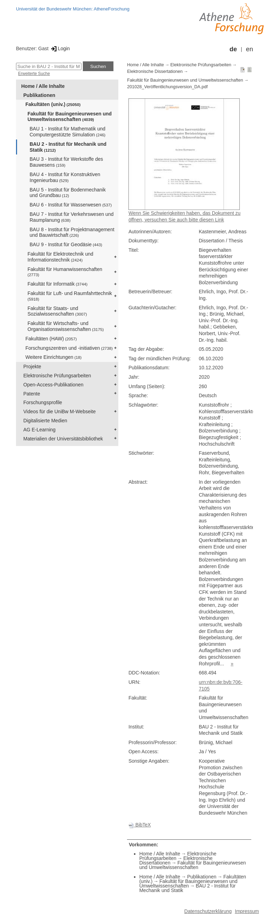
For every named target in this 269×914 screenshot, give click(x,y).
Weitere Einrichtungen (53, 357)
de (233, 49)
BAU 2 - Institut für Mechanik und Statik (68, 147)
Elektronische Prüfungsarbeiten (57, 375)
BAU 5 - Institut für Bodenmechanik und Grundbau (68, 192)
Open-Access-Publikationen (53, 384)
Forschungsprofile (42, 402)
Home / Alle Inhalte (43, 86)
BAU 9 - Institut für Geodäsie (66, 244)
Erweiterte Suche (34, 73)
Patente (31, 393)
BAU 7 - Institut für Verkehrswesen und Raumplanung (71, 217)
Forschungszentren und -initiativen (69, 348)
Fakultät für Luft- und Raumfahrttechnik (69, 295)
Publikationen (39, 95)
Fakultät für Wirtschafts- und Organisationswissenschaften (65, 326)
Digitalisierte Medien (45, 420)
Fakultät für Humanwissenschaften (64, 271)
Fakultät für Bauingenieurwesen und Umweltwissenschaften (69, 116)
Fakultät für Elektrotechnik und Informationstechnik (60, 257)
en (249, 49)
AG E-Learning (39, 429)
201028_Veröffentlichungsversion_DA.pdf (167, 86)
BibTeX (139, 825)
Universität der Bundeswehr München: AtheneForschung (72, 9)
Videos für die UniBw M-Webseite (59, 411)
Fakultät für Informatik (57, 284)
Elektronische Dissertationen (155, 71)
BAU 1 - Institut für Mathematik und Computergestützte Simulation (67, 131)
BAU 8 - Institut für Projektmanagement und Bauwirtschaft (72, 232)
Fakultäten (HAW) (51, 338)
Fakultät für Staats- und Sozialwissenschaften (57, 311)
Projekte (32, 366)
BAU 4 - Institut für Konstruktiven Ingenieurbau (65, 177)
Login (60, 48)
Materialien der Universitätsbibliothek (63, 438)
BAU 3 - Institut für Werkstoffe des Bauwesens (66, 162)
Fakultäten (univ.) (52, 104)
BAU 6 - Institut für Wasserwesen (71, 204)
